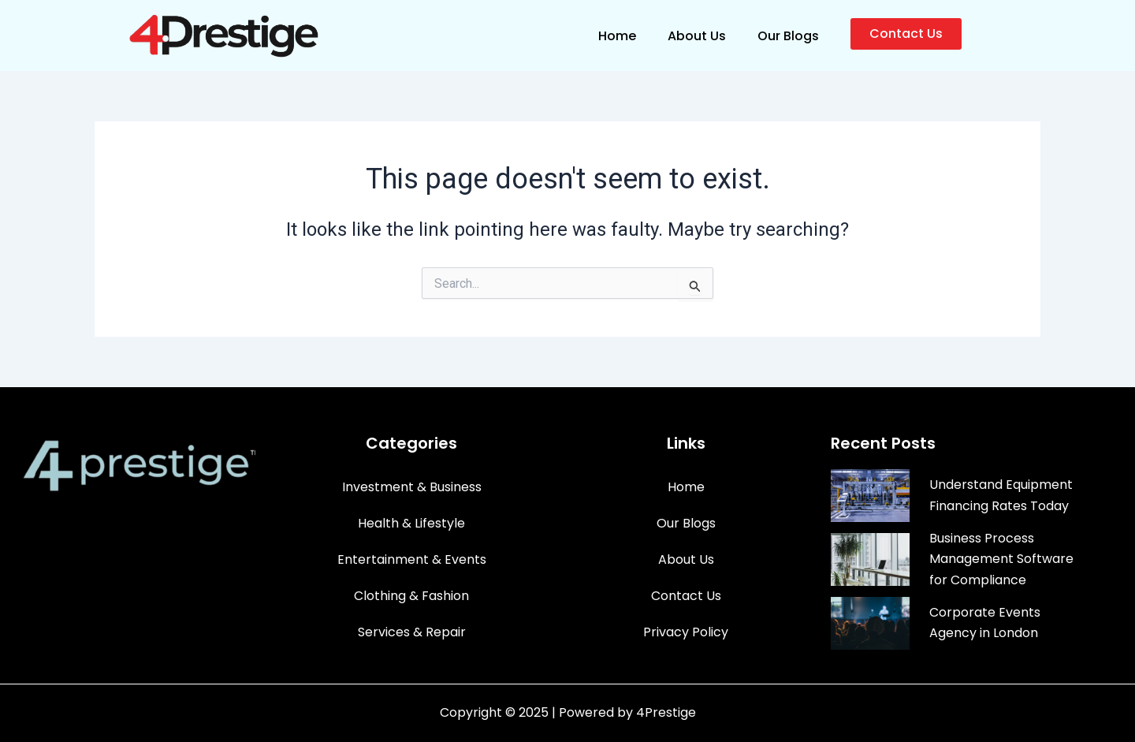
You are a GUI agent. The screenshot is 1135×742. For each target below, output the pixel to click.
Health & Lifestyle (411, 523)
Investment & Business (412, 487)
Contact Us (686, 596)
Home (617, 36)
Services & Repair (412, 632)
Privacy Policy (685, 632)
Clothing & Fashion (411, 596)
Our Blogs (788, 36)
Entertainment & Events (411, 559)
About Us (697, 36)
